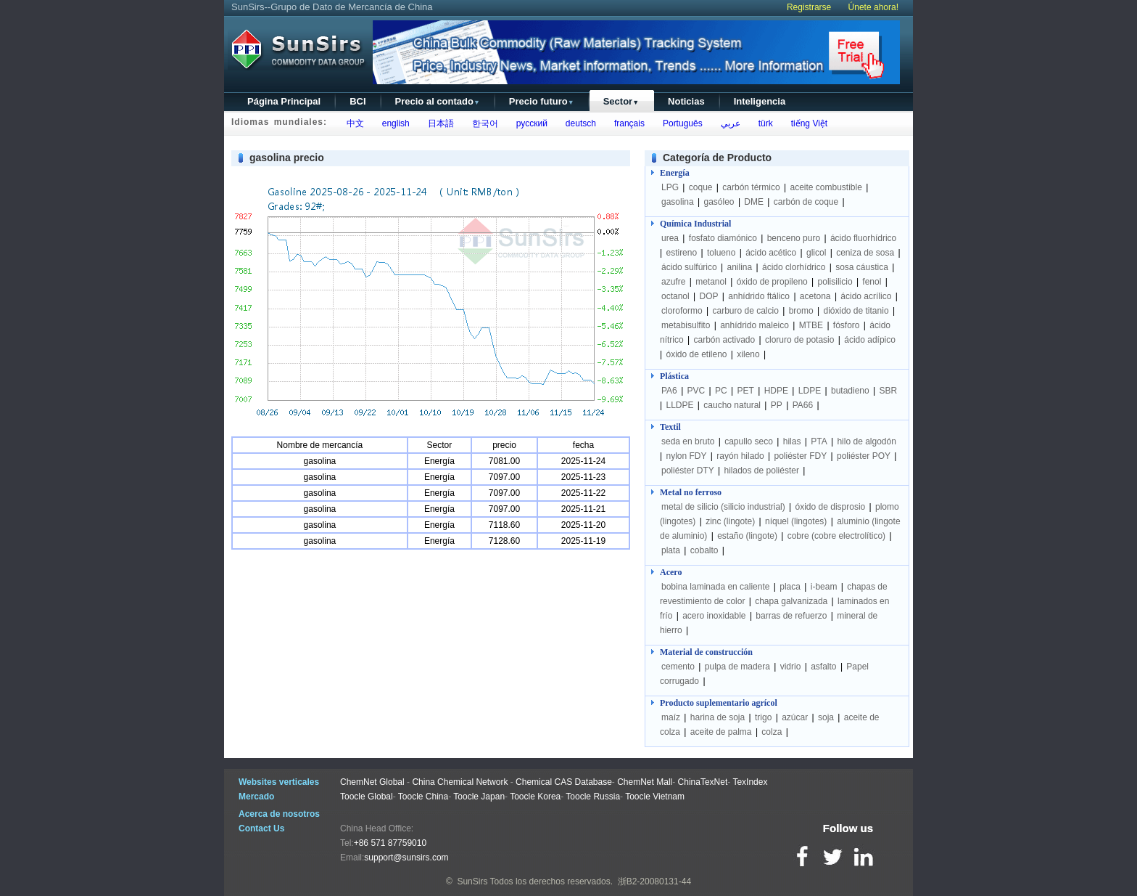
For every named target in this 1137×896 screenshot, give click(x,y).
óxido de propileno (772, 282)
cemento (678, 666)
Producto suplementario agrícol (718, 703)
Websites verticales (279, 782)
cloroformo (682, 311)
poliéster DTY (687, 470)
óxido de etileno (696, 354)
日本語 (438, 123)
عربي (728, 123)
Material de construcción (706, 652)
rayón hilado (740, 456)
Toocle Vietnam (655, 796)
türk (763, 123)
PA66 (803, 405)
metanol (711, 282)
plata (670, 550)
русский (529, 123)
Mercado (256, 796)
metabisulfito (685, 325)
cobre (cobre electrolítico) (836, 536)
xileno (748, 354)
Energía (675, 173)
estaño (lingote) (747, 536)
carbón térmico (751, 187)
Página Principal (284, 101)
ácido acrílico (865, 296)
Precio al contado (437, 101)
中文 (353, 123)
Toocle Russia (593, 796)
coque (701, 187)
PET (745, 391)
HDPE (776, 391)
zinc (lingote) (730, 521)
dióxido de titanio (855, 311)
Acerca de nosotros (279, 814)
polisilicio (835, 282)
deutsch (578, 123)
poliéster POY (863, 456)
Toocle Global (366, 796)
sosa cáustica (861, 267)
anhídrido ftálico (759, 296)
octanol (675, 296)
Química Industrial (695, 224)
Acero (671, 572)
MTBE (811, 325)
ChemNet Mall (644, 782)
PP (776, 405)
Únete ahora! (873, 7)
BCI (357, 101)
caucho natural (732, 405)
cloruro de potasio (799, 340)
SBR (889, 391)
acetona (815, 296)
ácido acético (770, 253)
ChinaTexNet (703, 782)
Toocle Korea (535, 796)
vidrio (790, 666)
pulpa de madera (737, 666)
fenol (871, 282)
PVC (696, 391)
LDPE (809, 391)
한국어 (482, 123)
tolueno (721, 253)
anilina (740, 267)
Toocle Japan (479, 796)
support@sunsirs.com (406, 857)
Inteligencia (760, 101)
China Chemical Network (460, 782)
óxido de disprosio (831, 507)
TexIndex (749, 782)
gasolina (677, 202)
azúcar (795, 717)
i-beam (824, 587)
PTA (819, 441)
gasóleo (719, 202)
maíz (670, 717)
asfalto (823, 666)
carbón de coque (806, 202)
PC (721, 391)
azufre (673, 282)
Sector (621, 101)
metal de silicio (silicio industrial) (723, 507)
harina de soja (717, 717)
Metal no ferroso (691, 492)
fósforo (846, 325)
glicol (816, 253)
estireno (681, 253)
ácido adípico (870, 340)
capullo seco (748, 441)
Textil (670, 427)
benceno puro (793, 238)
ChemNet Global (372, 782)
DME (754, 202)
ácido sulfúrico (689, 267)
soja (826, 717)
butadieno (850, 391)
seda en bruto (687, 441)
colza (771, 732)
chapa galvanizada (791, 601)
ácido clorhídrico (793, 267)
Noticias (686, 101)
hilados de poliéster (761, 470)
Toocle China (423, 796)
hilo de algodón (866, 441)
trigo (763, 717)
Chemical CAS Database (564, 782)
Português (680, 123)
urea (670, 238)
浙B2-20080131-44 (654, 881)
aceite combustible (825, 187)
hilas (792, 441)
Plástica (674, 376)
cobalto (704, 550)
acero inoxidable (713, 616)
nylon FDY (686, 456)
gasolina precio (286, 157)
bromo (801, 311)
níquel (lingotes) (796, 521)
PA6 (669, 391)
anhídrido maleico (754, 325)
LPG (670, 187)
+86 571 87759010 (390, 843)
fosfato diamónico (723, 238)
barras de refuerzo (791, 616)
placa (790, 587)
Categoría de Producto (717, 157)
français (627, 123)
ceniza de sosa (865, 253)
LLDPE (679, 405)
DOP (709, 296)
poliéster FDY (800, 456)
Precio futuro (541, 101)
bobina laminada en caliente (715, 587)
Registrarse (809, 7)
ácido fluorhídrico (863, 238)
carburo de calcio (745, 311)
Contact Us (261, 828)
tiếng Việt (806, 123)
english (393, 123)
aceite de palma (721, 732)
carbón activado (724, 340)
